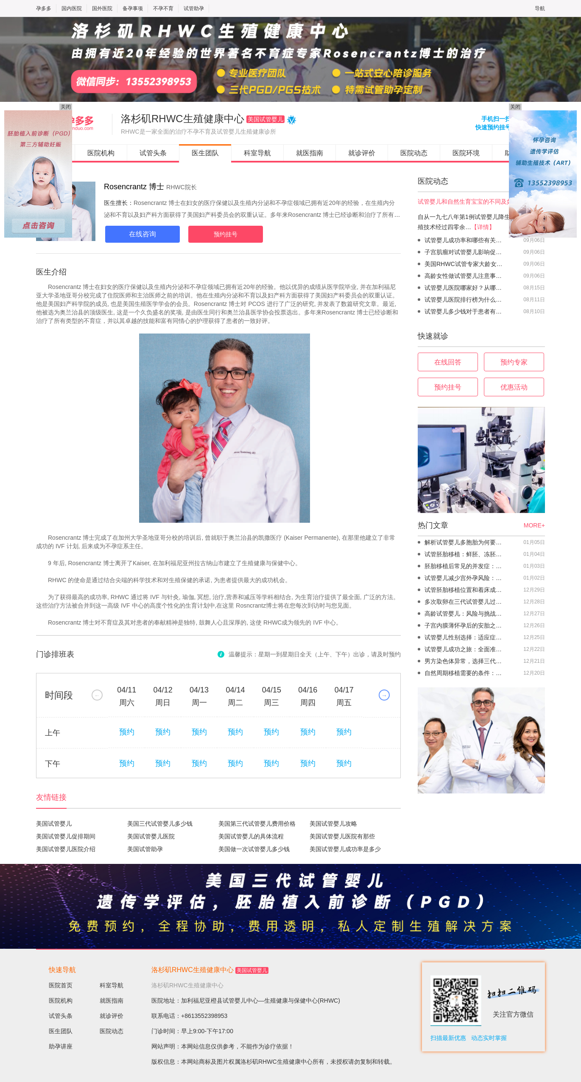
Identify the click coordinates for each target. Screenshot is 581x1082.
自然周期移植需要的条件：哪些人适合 (465, 673)
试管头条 (153, 153)
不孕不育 (163, 8)
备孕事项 (133, 8)
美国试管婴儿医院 (151, 836)
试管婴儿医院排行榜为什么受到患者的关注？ (465, 299)
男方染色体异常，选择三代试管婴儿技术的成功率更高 (465, 661)
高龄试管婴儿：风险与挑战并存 (465, 613)
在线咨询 (142, 234)
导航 (540, 8)
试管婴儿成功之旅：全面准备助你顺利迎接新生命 (465, 649)
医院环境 (466, 153)
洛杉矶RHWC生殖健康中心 (192, 969)
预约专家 (514, 362)
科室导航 (257, 153)
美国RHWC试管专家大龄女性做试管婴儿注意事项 (465, 264)
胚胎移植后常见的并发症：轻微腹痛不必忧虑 (465, 566)
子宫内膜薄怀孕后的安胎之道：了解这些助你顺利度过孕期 (465, 625)
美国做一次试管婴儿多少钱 (254, 849)
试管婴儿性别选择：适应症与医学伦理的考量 (465, 637)
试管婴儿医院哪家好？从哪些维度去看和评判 (465, 287)
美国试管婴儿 (54, 823)
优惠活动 (514, 387)
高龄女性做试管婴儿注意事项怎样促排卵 (465, 275)
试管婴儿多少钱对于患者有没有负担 (465, 311)
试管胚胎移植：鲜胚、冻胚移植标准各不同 (465, 554)
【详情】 (483, 227)
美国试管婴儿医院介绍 (65, 849)
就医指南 (309, 153)
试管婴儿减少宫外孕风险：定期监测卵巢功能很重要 (465, 578)
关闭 (66, 107)
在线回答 (447, 362)
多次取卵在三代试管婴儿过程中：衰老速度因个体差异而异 (465, 601)
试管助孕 (194, 8)
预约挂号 (225, 234)
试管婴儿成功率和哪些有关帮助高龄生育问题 (465, 240)
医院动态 (413, 153)
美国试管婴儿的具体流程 (251, 836)
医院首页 (61, 985)
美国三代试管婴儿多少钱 (160, 823)
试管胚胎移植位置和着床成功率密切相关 (465, 589)
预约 (126, 732)
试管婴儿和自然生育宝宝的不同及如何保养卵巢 (480, 201)
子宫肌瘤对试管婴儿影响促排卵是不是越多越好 (465, 252)
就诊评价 (361, 153)
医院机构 (101, 153)
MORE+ (534, 525)
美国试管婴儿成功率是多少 (345, 849)
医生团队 (205, 153)
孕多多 (43, 8)
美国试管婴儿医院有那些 (342, 836)
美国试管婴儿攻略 (333, 823)
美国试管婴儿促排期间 (65, 836)
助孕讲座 (61, 1046)
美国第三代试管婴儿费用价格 (257, 823)
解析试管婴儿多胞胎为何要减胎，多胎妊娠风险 (465, 542)
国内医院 (71, 8)
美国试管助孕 (145, 849)
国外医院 (102, 8)
